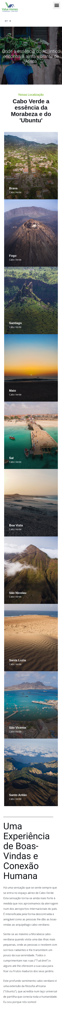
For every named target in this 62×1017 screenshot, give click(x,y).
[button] (56, 5)
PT (8, 21)
